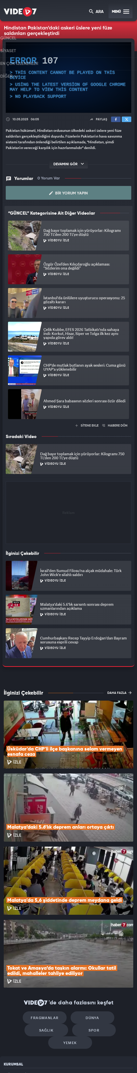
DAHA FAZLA (119, 692)
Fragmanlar (26, 952)
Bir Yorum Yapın (68, 193)
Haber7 (91, 1060)
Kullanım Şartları (17, 999)
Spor (48, 967)
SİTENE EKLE (87, 425)
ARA (97, 12)
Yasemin (121, 1060)
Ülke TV (65, 1060)
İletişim (10, 1021)
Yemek (91, 967)
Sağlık (111, 952)
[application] (68, 77)
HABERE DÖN (115, 425)
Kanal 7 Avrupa (48, 1060)
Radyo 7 (30, 1060)
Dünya (68, 952)
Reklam (10, 1010)
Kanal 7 (10, 1060)
